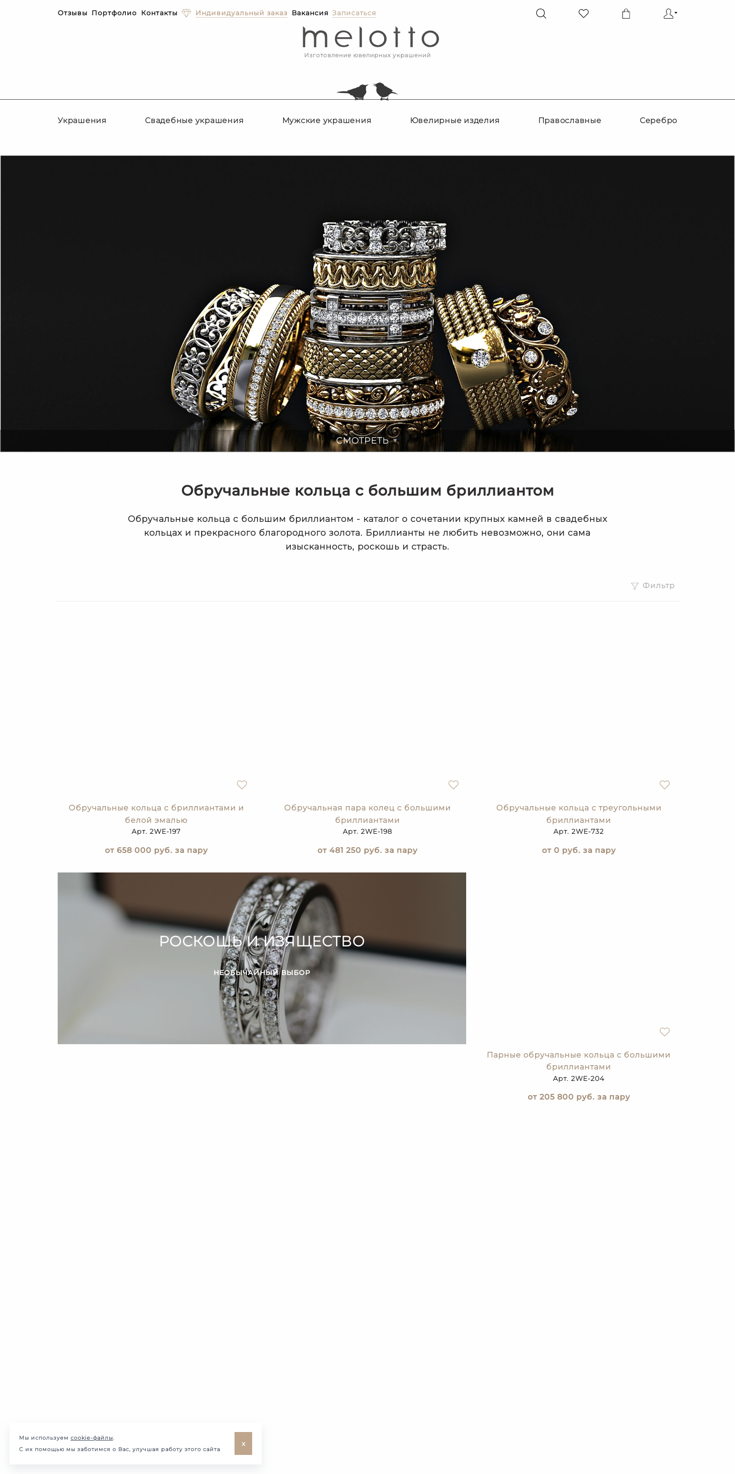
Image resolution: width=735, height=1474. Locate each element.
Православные (570, 120)
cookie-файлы (92, 1437)
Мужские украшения (327, 120)
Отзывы (73, 13)
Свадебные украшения (194, 120)
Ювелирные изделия (455, 120)
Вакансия (310, 13)
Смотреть (367, 441)
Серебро (658, 120)
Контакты (159, 13)
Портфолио (114, 13)
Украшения (82, 120)
